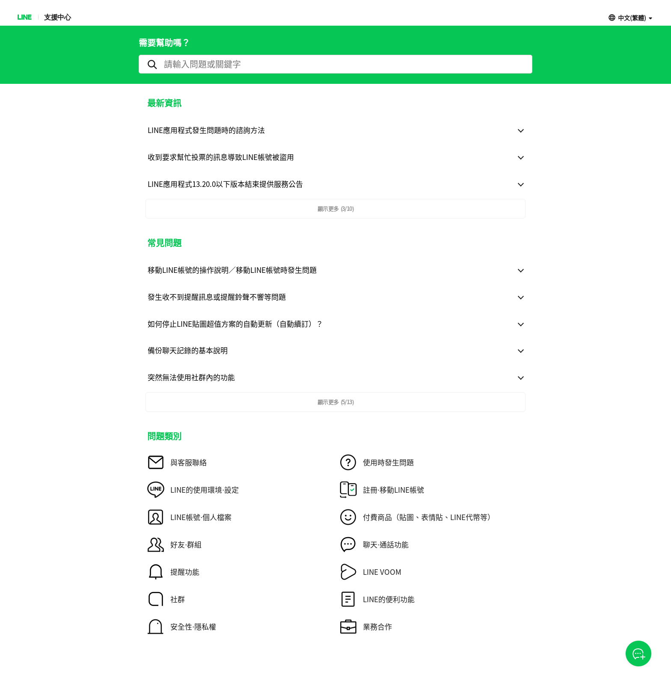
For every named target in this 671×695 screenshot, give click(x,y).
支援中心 (57, 16)
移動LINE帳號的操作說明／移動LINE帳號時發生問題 (232, 269)
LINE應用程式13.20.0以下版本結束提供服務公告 (225, 183)
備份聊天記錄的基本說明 (188, 350)
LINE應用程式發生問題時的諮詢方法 (206, 129)
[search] (335, 64)
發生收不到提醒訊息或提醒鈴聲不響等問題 (217, 296)
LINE (24, 16)
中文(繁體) (632, 17)
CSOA (638, 654)
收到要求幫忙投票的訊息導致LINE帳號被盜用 (221, 156)
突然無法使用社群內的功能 (191, 377)
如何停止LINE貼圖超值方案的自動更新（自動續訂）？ (235, 323)
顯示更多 (335, 208)
